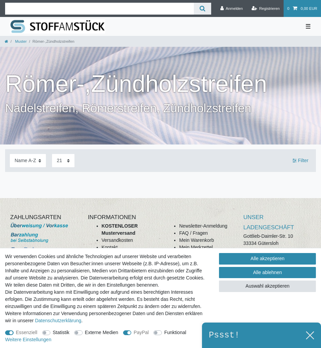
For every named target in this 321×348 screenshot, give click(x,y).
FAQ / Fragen (193, 233)
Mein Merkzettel (196, 247)
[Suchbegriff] (99, 9)
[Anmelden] (231, 8)
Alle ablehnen (267, 272)
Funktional (175, 332)
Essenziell (26, 332)
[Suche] (202, 9)
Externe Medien (101, 332)
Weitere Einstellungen (28, 339)
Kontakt (110, 247)
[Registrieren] (265, 8)
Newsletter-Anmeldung (203, 226)
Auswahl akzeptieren (267, 286)
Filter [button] (300, 161)
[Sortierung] (28, 160)
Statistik (61, 332)
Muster (20, 41)
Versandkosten (117, 240)
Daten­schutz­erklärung (58, 320)
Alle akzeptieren (268, 258)
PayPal (141, 332)
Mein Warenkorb (196, 240)
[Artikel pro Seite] (63, 160)
